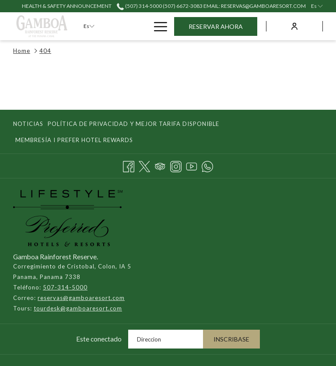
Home (21, 50)
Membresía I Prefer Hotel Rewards (74, 139)
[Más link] (157, 26)
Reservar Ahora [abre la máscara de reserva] (216, 26)
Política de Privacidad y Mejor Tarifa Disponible (133, 123)
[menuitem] (29, 123)
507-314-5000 (65, 287)
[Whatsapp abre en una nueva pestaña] (207, 165)
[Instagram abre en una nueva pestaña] (176, 165)
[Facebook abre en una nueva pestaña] (128, 165)
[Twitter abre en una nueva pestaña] (144, 165)
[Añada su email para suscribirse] (165, 339)
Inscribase (231, 339)
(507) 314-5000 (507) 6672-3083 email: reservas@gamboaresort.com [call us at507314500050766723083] (211, 6)
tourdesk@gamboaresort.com (78, 308)
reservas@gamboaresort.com (81, 297)
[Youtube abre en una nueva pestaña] (191, 165)
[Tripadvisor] (160, 165)
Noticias (28, 123)
